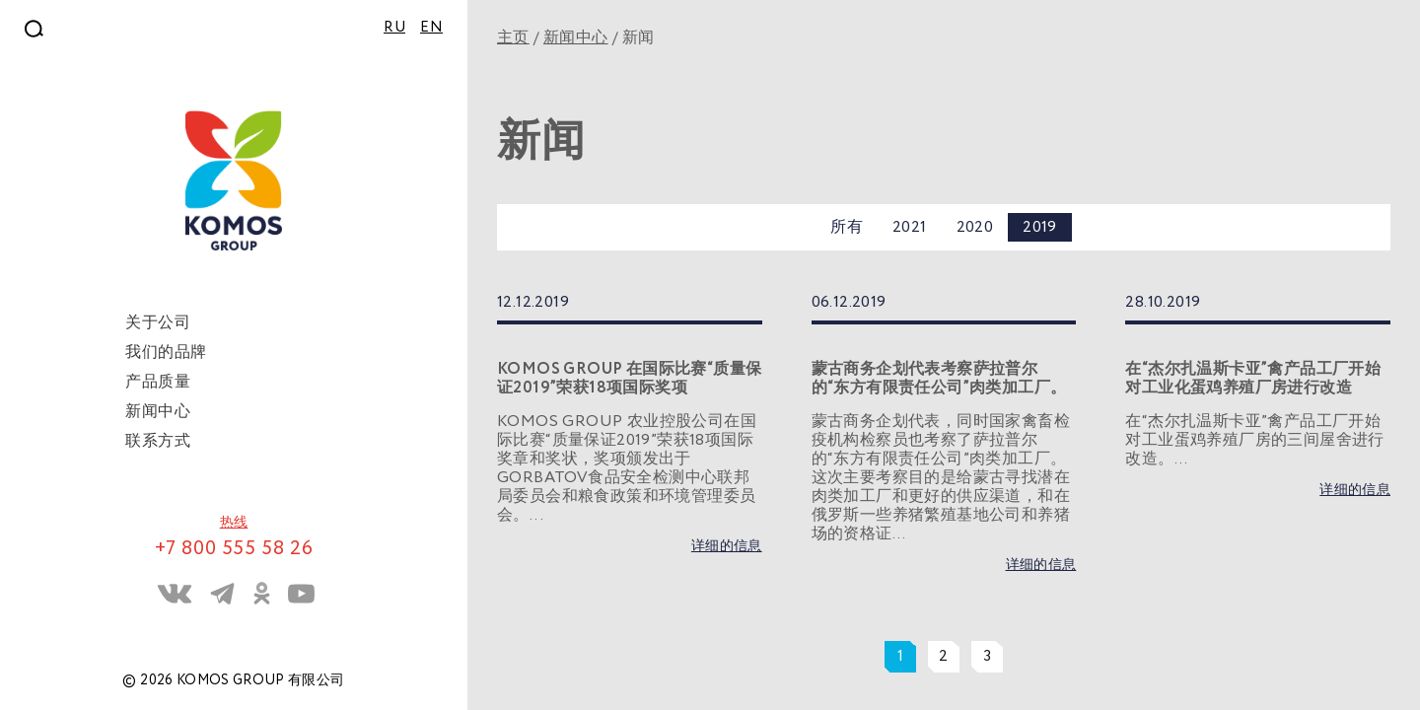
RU (394, 27)
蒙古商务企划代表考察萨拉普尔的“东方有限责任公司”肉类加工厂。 (939, 378)
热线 (234, 523)
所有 (846, 227)
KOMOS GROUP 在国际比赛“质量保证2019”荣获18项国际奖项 (629, 378)
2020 (975, 227)
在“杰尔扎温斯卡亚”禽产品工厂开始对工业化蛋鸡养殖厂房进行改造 (1253, 378)
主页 (513, 38)
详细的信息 (726, 546)
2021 (909, 227)
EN (431, 27)
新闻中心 (575, 38)
